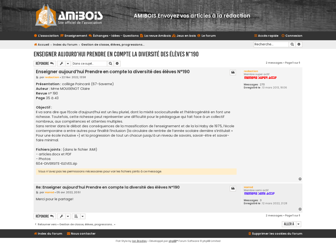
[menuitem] (184, 36)
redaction (251, 71)
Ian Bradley (139, 241)
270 (262, 84)
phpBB (172, 241)
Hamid (248, 187)
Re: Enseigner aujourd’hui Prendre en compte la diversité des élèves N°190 (108, 187)
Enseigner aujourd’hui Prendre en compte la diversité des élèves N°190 (116, 54)
